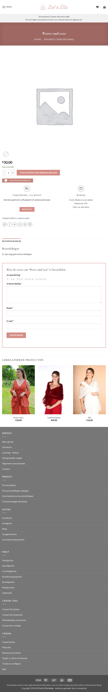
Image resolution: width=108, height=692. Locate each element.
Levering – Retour (10, 452)
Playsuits (6, 647)
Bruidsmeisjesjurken (12, 576)
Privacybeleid (8, 485)
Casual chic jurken (10, 609)
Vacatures (7, 447)
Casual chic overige (11, 625)
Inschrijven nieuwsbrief (13, 539)
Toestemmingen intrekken (14, 501)
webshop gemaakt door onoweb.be (71, 688)
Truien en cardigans (11, 663)
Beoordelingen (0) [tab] (11, 241)
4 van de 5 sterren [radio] (29, 279)
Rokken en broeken (11, 652)
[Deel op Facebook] (9, 224)
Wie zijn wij (7, 441)
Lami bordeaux (54, 417)
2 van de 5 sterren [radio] (12, 279)
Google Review (9, 534)
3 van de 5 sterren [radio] (19, 279)
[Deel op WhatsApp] (4, 224)
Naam (10, 308)
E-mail (10, 321)
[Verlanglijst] (97, 7)
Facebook (7, 518)
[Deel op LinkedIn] (30, 224)
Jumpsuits (7, 592)
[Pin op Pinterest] (25, 224)
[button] (7, 7)
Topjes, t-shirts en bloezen (14, 658)
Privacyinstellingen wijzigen (15, 490)
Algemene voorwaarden (13, 463)
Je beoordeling (14, 284)
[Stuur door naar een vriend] (20, 224)
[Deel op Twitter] (15, 224)
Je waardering (14, 275)
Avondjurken (8, 565)
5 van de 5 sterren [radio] (40, 279)
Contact (6, 469)
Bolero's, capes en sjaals (59, 39)
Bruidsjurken (8, 582)
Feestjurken (7, 560)
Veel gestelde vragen (12, 458)
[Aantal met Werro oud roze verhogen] (12, 172)
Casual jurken (8, 642)
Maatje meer (8, 587)
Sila (89, 417)
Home (37, 39)
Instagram (7, 523)
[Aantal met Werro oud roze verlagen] (3, 172)
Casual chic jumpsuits (12, 614)
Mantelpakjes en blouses (14, 620)
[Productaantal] (8, 172)
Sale (4, 669)
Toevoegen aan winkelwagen (38, 172)
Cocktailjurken (9, 571)
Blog (4, 528)
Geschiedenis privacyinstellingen (17, 496)
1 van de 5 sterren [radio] (7, 279)
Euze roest (18, 417)
